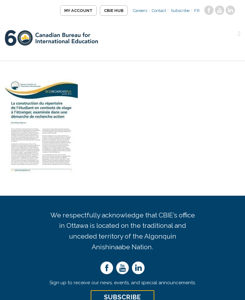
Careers (140, 10)
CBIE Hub (113, 10)
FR (197, 10)
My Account (78, 10)
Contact (159, 10)
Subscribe (180, 10)
